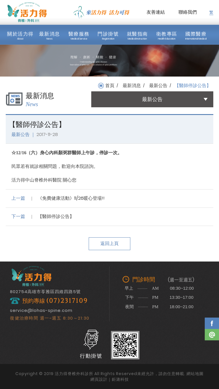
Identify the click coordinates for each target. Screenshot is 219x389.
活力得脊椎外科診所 (27, 12)
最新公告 (158, 86)
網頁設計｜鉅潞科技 (109, 379)
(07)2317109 (67, 301)
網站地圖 (195, 373)
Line (212, 334)
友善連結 (156, 12)
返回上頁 (109, 243)
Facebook (212, 323)
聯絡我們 (188, 12)
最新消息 (132, 86)
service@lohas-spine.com (41, 310)
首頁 (109, 86)
